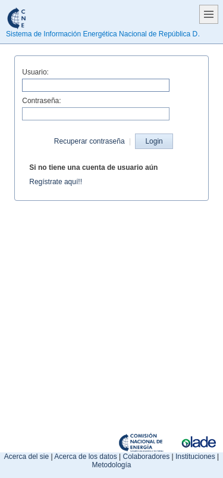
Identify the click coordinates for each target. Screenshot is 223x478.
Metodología (111, 465)
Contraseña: (41, 101)
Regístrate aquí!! (55, 182)
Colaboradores (146, 456)
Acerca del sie (26, 456)
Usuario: (35, 72)
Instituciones (195, 456)
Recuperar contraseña (89, 141)
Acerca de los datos (85, 456)
